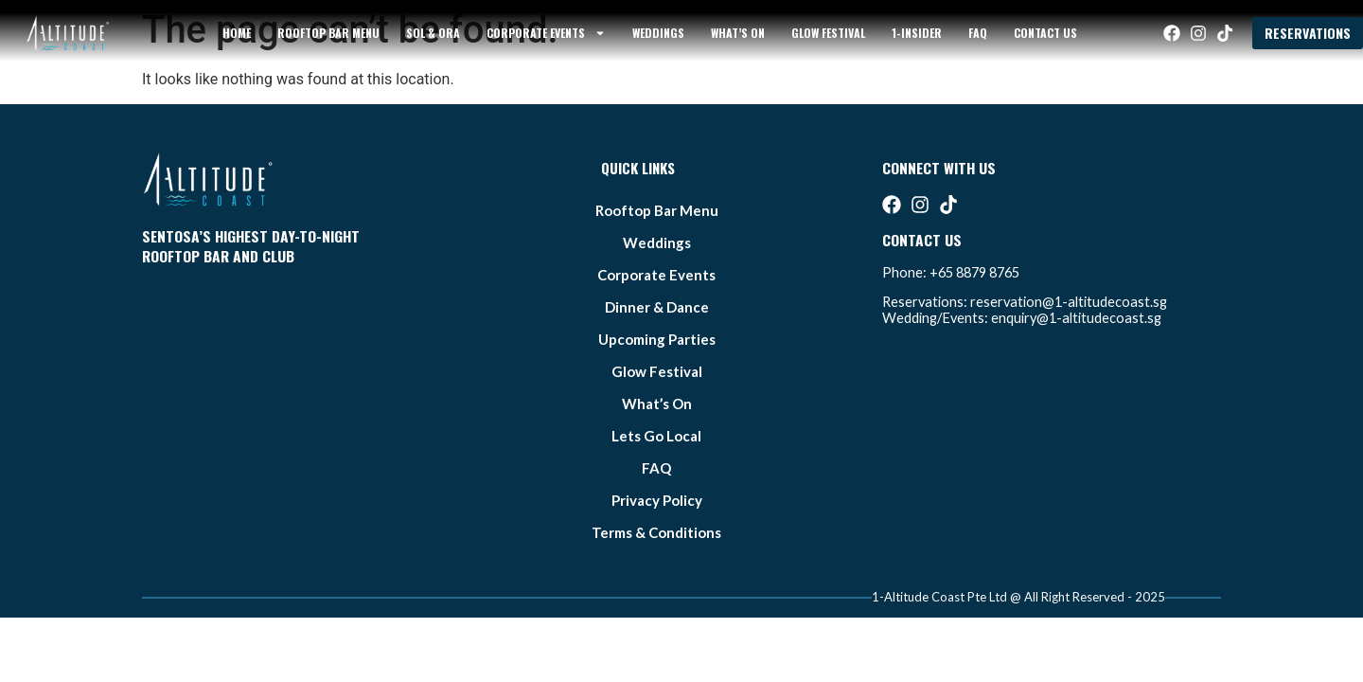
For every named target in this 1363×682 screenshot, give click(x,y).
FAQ (977, 33)
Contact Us (1045, 33)
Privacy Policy (656, 500)
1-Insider (917, 33)
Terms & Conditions (656, 532)
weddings (658, 33)
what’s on (738, 33)
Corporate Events (546, 33)
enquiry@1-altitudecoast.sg (1076, 318)
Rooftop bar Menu (328, 33)
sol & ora (433, 33)
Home (236, 33)
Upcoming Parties (657, 339)
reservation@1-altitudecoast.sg (1068, 302)
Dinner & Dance (657, 306)
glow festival (828, 33)
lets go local (656, 435)
